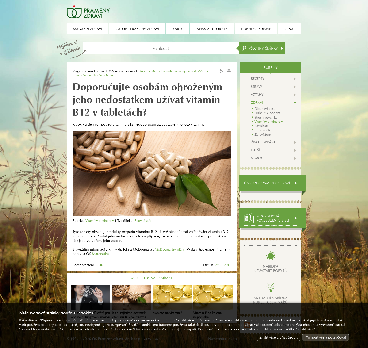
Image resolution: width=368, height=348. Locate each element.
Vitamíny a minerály (122, 71)
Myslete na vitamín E (172, 300)
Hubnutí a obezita (267, 113)
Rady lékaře (143, 220)
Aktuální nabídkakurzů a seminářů (270, 300)
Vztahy (257, 94)
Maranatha (100, 254)
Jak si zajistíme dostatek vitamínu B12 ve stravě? (131, 302)
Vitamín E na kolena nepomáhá (213, 302)
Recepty (257, 78)
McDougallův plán (169, 249)
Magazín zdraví (83, 71)
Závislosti (261, 126)
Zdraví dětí (262, 130)
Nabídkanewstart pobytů (270, 268)
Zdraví (101, 71)
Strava (257, 86)
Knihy (177, 29)
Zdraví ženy (263, 134)
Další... (256, 150)
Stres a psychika (265, 117)
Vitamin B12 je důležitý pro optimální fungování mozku (90, 302)
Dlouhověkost (264, 109)
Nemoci (257, 158)
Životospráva (263, 142)
